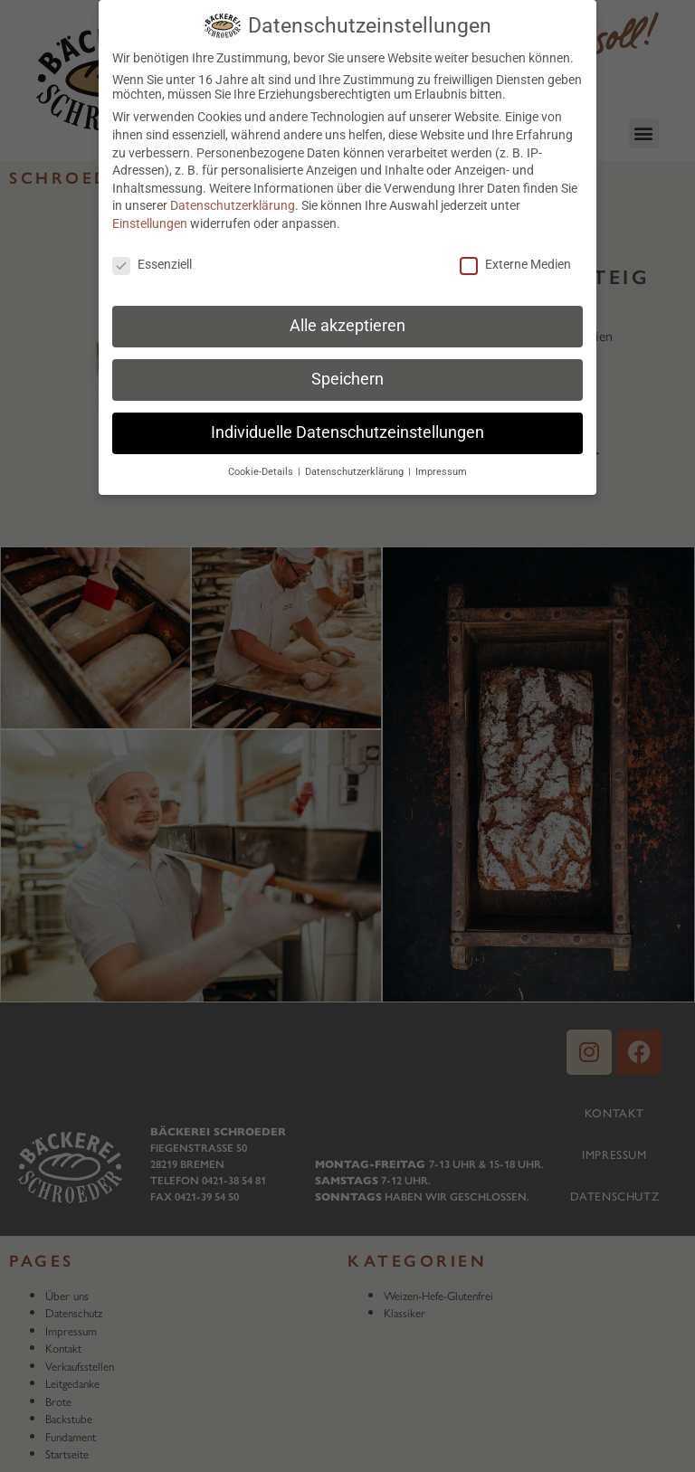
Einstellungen (149, 217)
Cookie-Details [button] (262, 465)
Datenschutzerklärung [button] (355, 465)
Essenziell (152, 258)
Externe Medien (515, 258)
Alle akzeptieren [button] (347, 319)
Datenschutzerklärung (232, 199)
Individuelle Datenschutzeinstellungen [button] (347, 426)
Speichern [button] (347, 373)
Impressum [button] (441, 465)
